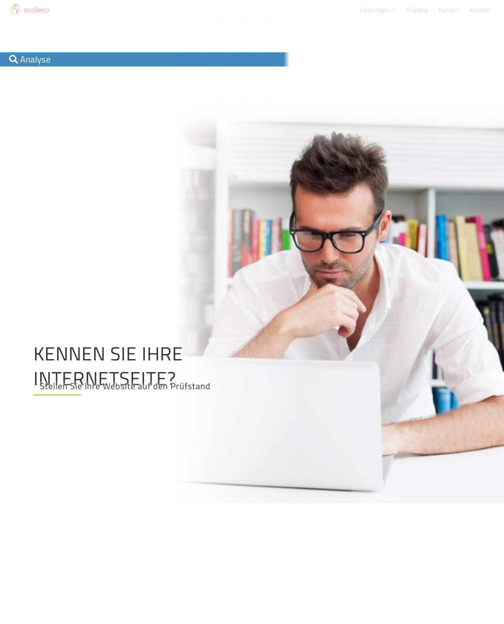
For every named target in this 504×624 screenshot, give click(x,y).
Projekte (417, 10)
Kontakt (480, 10)
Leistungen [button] (375, 10)
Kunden (449, 10)
